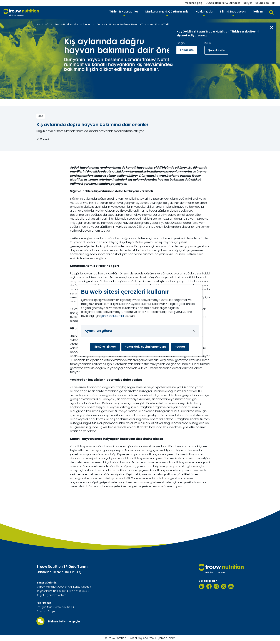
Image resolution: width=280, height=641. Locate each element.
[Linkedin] (201, 586)
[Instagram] (216, 586)
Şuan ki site (216, 50)
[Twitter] (223, 586)
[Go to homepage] (21, 12)
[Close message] (271, 27)
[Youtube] (231, 586)
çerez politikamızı (112, 316)
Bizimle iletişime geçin (64, 622)
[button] (124, 12)
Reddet (180, 347)
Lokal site (187, 50)
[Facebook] (209, 586)
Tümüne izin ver (104, 347)
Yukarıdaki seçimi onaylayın (145, 347)
